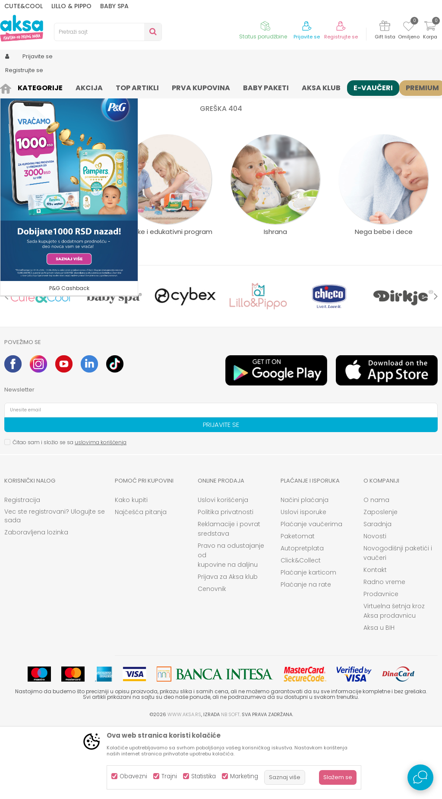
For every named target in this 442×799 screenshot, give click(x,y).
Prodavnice (380, 665)
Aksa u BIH (379, 699)
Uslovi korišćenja (223, 571)
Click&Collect (301, 631)
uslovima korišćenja (100, 513)
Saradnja (377, 595)
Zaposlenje (380, 583)
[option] (40, 367)
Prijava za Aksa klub (228, 648)
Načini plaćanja (304, 571)
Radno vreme (384, 653)
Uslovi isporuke (303, 583)
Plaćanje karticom (308, 643)
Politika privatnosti (225, 583)
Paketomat (298, 607)
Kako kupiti (131, 571)
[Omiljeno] (408, 27)
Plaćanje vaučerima (311, 595)
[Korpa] (430, 31)
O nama (376, 571)
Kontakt (375, 641)
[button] (108, 32)
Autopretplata (302, 619)
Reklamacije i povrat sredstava (229, 600)
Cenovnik (212, 660)
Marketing (244, 776)
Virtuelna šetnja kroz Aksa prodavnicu (394, 682)
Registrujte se (341, 37)
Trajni (169, 776)
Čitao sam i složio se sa (69, 513)
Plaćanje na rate (306, 655)
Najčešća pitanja (141, 583)
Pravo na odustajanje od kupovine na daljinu (231, 626)
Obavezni (133, 776)
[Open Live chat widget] (420, 777)
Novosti (374, 607)
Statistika (203, 776)
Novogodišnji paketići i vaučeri (397, 624)
